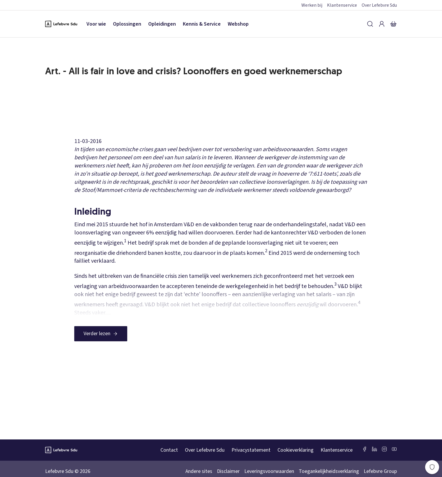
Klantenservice (342, 5)
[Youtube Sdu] (394, 449)
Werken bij (311, 5)
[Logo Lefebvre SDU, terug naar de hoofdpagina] (61, 23)
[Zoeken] (370, 23)
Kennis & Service (202, 24)
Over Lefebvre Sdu (379, 5)
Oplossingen (127, 24)
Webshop (238, 24)
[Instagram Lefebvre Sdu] (384, 449)
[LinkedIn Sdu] (374, 449)
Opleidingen (162, 24)
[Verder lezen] (100, 333)
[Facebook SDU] (364, 449)
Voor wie (96, 24)
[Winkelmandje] (393, 23)
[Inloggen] (381, 23)
